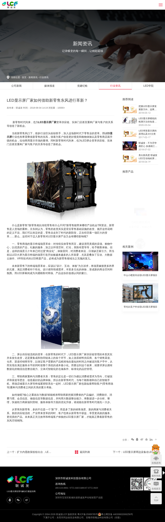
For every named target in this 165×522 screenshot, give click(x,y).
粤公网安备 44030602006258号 (115, 514)
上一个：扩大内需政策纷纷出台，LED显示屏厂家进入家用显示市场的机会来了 (29, 452)
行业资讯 (44, 77)
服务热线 (156, 475)
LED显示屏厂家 (47, 122)
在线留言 (156, 488)
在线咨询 (156, 463)
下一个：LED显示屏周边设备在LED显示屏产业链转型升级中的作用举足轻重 (135, 452)
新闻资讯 (34, 77)
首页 (24, 77)
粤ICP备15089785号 (87, 514)
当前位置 (16, 77)
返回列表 (85, 452)
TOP (156, 500)
